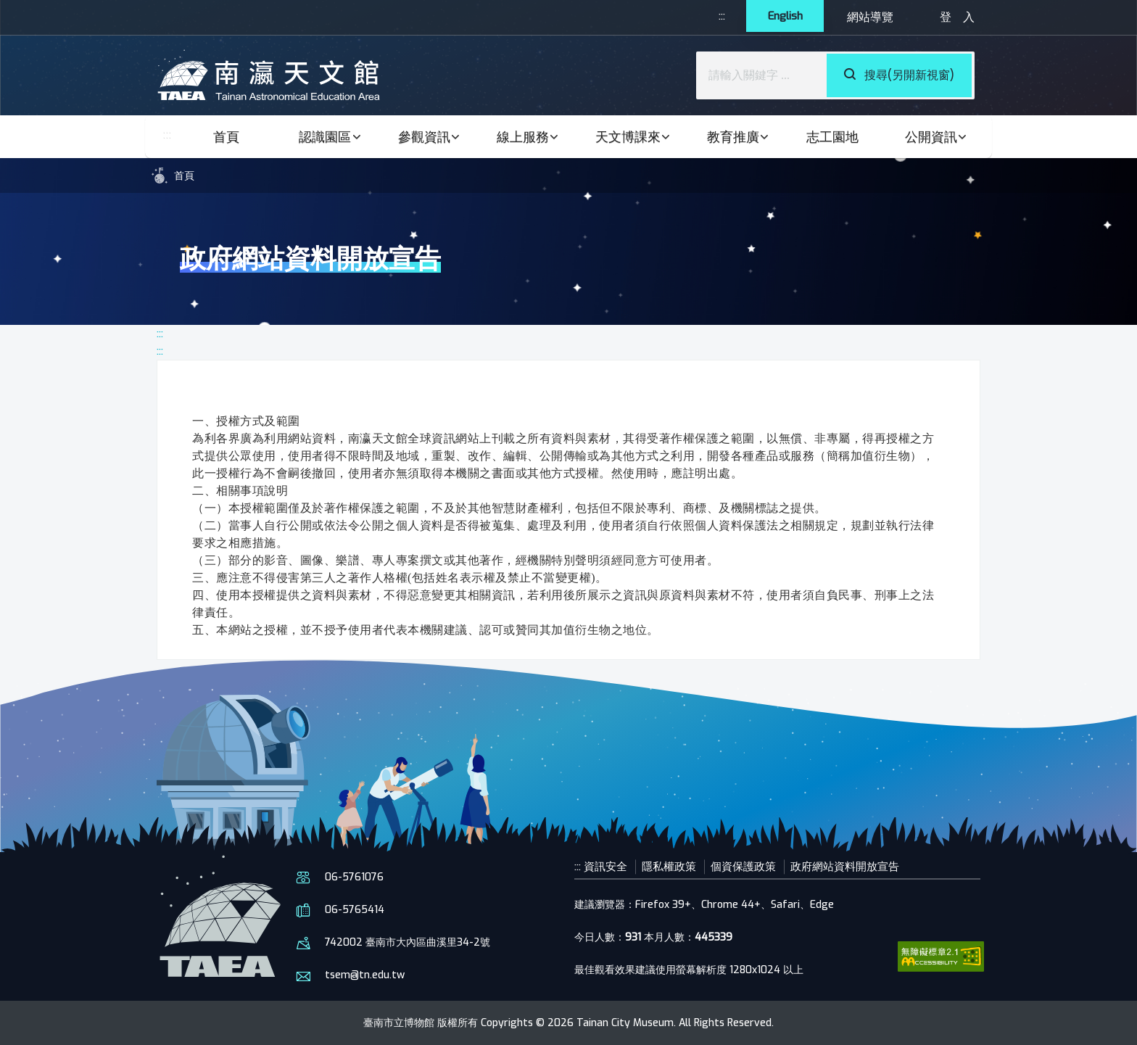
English (781, 17)
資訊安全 (609, 866)
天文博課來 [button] (633, 136)
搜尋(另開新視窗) (899, 75)
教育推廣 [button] (739, 136)
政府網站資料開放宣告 (861, 866)
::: (710, 17)
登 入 (957, 17)
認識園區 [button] (331, 136)
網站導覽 (870, 17)
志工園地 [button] (832, 136)
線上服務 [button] (529, 136)
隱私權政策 (676, 866)
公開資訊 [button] (937, 136)
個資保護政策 (754, 866)
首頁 (226, 136)
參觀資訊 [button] (430, 136)
